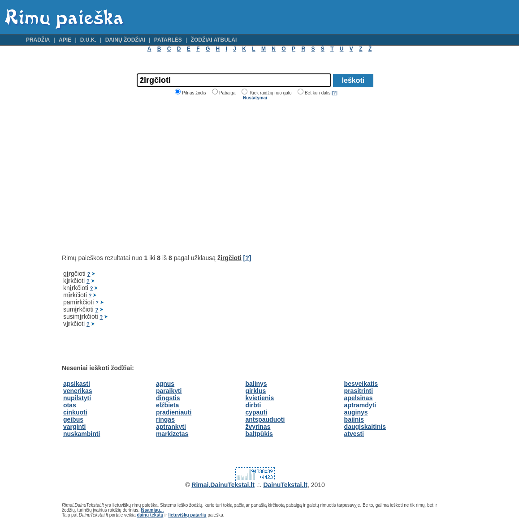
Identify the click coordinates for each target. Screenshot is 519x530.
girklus (255, 390)
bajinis (354, 419)
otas (69, 405)
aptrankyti (171, 426)
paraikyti (169, 390)
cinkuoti (75, 412)
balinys (256, 383)
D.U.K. (88, 40)
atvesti (354, 433)
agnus (165, 383)
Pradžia (38, 40)
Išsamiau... (152, 510)
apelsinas (358, 398)
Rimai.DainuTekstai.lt (223, 484)
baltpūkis (258, 433)
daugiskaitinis (365, 426)
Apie (65, 40)
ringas (165, 419)
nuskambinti (81, 433)
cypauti (256, 412)
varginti (74, 426)
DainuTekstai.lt (285, 484)
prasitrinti (358, 390)
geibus (73, 419)
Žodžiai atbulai (214, 40)
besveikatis (361, 383)
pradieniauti (173, 412)
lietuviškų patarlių (187, 515)
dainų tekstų (150, 515)
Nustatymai (255, 97)
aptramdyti (360, 405)
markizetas (172, 433)
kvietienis (259, 398)
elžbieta (167, 405)
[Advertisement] (137, 177)
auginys (356, 412)
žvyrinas (257, 426)
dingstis (168, 398)
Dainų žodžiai (125, 40)
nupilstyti (77, 398)
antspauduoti (265, 419)
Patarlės (168, 40)
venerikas (77, 390)
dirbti (253, 405)
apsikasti (76, 383)
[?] (334, 92)
